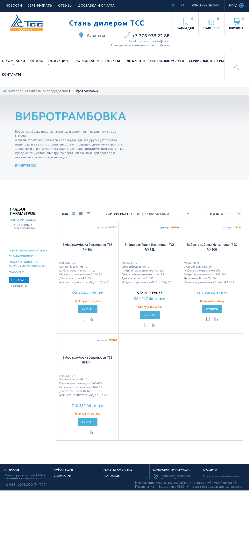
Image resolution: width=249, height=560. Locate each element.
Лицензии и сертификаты (72, 505)
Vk (186, 536)
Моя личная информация (121, 496)
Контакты (11, 74)
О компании (13, 61)
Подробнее (25, 165)
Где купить (135, 61)
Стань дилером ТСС (107, 22)
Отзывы (65, 5)
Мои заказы (111, 487)
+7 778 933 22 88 (151, 35)
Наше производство (68, 492)
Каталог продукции (49, 61)
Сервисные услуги (167, 61)
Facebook (165, 536)
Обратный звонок (206, 5)
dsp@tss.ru (163, 45)
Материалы (62, 510)
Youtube (172, 530)
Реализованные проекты (96, 61)
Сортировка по (119, 225)
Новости (14, 5)
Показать (214, 225)
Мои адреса (111, 492)
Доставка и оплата (96, 5)
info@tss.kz (162, 41)
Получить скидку (87, 312)
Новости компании (68, 501)
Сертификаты (40, 5)
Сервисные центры (206, 61)
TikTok (172, 525)
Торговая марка (65, 496)
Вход (233, 5)
